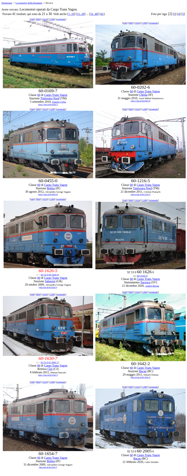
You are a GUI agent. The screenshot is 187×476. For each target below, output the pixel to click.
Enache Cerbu (59, 101)
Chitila (143, 94)
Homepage (7, 2)
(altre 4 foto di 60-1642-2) (141, 377)
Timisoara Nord (49, 98)
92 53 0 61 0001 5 (49, 362)
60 (38, 95)
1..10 (71, 14)
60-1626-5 (142, 275)
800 (38, 19)
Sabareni (50, 281)
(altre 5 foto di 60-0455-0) (48, 194)
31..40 (94, 14)
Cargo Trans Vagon (55, 95)
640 (32, 19)
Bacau (143, 371)
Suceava (146, 282)
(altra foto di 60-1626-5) (48, 287)
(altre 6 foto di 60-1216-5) (141, 194)
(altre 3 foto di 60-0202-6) (141, 101)
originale (61, 19)
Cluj (50, 368)
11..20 (80, 14)
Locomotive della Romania (28, 2)
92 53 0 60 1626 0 (49, 274)
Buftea (51, 188)
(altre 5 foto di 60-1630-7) (48, 375)
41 (101, 14)
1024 (44, 19)
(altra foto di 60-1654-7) (48, 467)
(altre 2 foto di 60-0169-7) (48, 104)
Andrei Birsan (152, 285)
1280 (51, 19)
